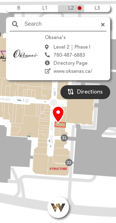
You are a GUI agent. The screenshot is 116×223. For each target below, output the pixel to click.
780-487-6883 (69, 55)
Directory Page (71, 63)
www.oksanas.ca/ (73, 71)
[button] (58, 115)
